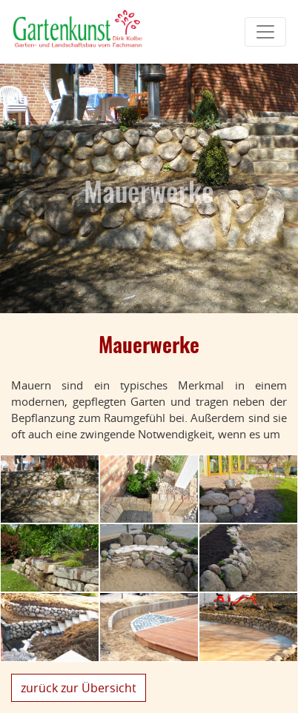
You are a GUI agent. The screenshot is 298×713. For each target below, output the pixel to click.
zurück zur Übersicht (78, 688)
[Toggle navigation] (265, 32)
